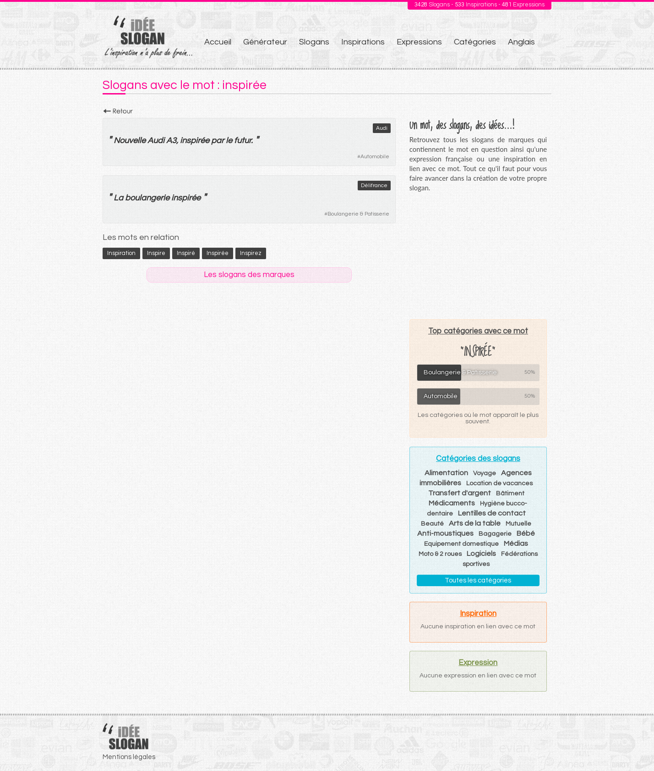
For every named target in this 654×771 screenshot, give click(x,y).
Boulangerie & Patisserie (358, 214)
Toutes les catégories (478, 580)
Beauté (432, 524)
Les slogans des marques (249, 275)
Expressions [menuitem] (419, 42)
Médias (516, 543)
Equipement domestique (461, 544)
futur (242, 140)
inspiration (121, 253)
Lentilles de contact (492, 513)
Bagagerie (495, 534)
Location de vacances (499, 483)
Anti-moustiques (445, 533)
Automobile (374, 157)
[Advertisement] (478, 255)
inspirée (194, 140)
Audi (381, 128)
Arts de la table (475, 523)
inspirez (251, 253)
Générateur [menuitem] (265, 42)
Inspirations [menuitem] (363, 42)
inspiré (186, 253)
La (118, 198)
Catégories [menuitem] (475, 42)
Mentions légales (129, 757)
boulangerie (147, 198)
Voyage (484, 473)
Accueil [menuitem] (217, 42)
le (229, 140)
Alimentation (446, 473)
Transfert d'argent (459, 493)
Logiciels (481, 553)
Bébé (526, 533)
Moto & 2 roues (440, 554)
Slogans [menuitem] (314, 42)
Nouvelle (130, 140)
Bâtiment (510, 493)
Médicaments (452, 503)
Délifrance (374, 186)
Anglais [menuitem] (521, 42)
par (217, 140)
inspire (156, 253)
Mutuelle (518, 524)
